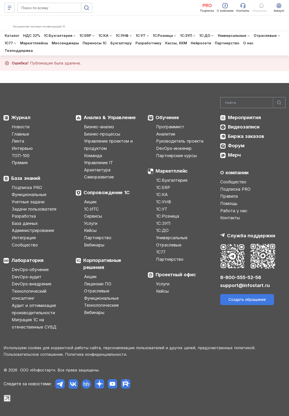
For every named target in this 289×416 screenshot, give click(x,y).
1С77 (160, 252)
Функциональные (29, 194)
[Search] (252, 102)
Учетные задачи (28, 201)
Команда (93, 155)
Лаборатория (27, 260)
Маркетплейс (172, 171)
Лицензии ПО (97, 283)
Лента (18, 141)
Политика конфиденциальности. (96, 354)
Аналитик (165, 134)
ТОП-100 (20, 155)
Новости (20, 126)
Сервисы (93, 216)
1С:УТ (161, 209)
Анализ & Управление (110, 117)
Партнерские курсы (176, 155)
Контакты (230, 217)
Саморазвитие (99, 176)
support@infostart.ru (245, 285)
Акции (90, 201)
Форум (236, 145)
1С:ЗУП (163, 223)
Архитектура (97, 169)
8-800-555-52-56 (240, 277)
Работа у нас (233, 210)
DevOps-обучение (30, 269)
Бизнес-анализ (99, 126)
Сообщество (25, 244)
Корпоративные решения (102, 263)
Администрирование (33, 230)
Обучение (167, 117)
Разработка (24, 216)
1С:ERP (163, 187)
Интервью (22, 148)
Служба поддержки (251, 235)
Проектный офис (176, 274)
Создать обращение (247, 299)
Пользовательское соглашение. (34, 354)
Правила (229, 196)
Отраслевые (96, 290)
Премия (20, 162)
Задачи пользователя (34, 209)
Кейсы (90, 230)
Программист (170, 126)
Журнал (20, 117)
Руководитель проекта (179, 141)
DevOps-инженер (174, 148)
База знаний (25, 178)
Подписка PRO (27, 187)
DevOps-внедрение (31, 283)
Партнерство (97, 237)
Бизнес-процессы (102, 134)
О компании (234, 172)
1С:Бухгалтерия (171, 180)
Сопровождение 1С (107, 192)
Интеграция (24, 237)
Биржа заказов (246, 136)
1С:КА (162, 194)
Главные (20, 134)
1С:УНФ (163, 201)
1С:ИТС (91, 209)
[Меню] (10, 8)
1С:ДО (162, 230)
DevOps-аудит (26, 276)
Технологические (101, 305)
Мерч (234, 155)
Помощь (229, 203)
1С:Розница (167, 216)
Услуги (90, 223)
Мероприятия (244, 117)
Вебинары (94, 244)
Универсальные (171, 237)
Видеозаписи (244, 127)
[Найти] (279, 102)
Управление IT (98, 162)
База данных (25, 223)
